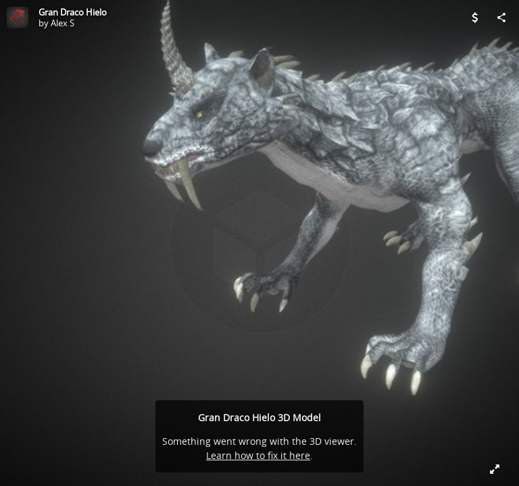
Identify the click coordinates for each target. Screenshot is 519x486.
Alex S (62, 23)
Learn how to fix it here (258, 455)
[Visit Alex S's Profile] (17, 17)
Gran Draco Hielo (73, 12)
